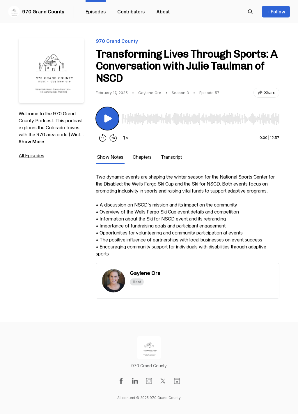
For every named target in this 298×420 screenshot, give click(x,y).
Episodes (96, 12)
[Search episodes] (250, 11)
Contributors (131, 12)
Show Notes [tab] (110, 157)
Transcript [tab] (171, 157)
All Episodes (31, 155)
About (163, 12)
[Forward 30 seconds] (113, 138)
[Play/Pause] (107, 118)
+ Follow (276, 12)
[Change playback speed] (125, 138)
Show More (31, 141)
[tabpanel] (187, 218)
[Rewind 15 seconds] (103, 138)
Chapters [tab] (142, 157)
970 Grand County (43, 12)
